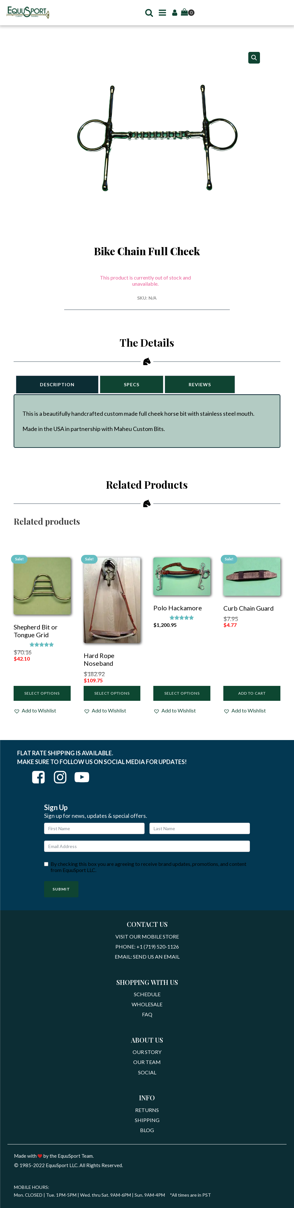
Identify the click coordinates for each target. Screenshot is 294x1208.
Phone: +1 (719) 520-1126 (147, 948)
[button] (146, 12)
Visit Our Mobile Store (147, 938)
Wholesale (147, 1008)
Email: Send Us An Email (147, 959)
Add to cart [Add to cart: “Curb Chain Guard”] (252, 694)
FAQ (147, 1019)
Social (147, 1079)
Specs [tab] (134, 383)
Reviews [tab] (205, 383)
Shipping (147, 1128)
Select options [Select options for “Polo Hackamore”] (182, 694)
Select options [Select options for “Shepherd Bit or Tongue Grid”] (42, 694)
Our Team (147, 1068)
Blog (147, 1138)
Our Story (147, 1057)
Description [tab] (58, 383)
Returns (147, 1117)
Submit (61, 890)
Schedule (147, 997)
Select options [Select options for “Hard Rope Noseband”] (112, 694)
